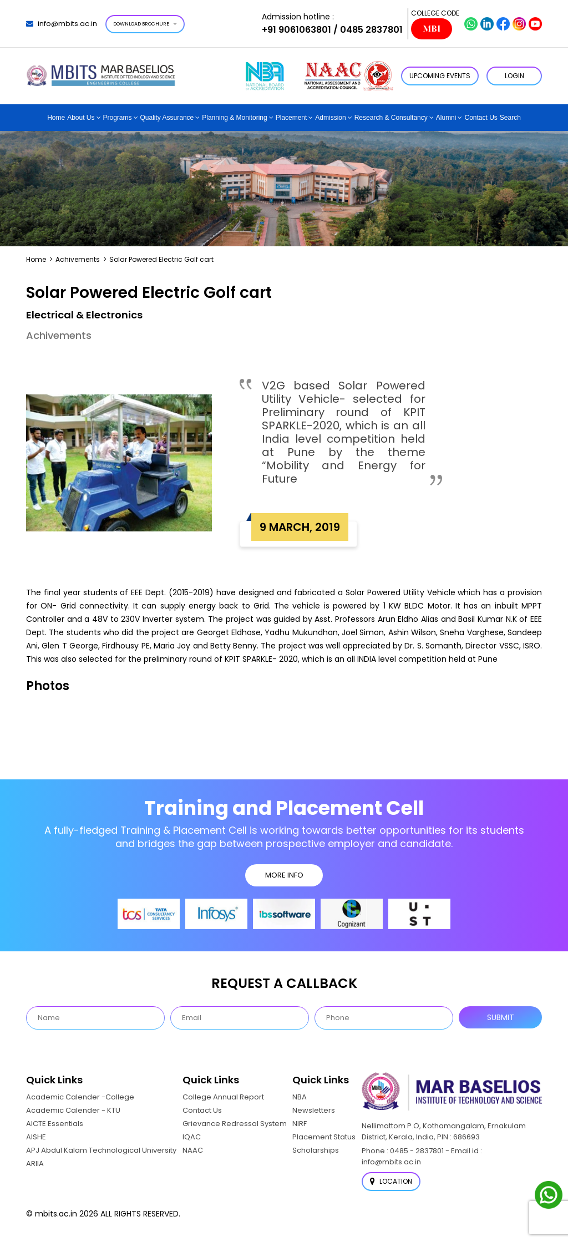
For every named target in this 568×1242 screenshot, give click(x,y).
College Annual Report (223, 1097)
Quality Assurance (167, 117)
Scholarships (315, 1150)
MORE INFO (284, 875)
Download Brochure (145, 24)
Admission (330, 117)
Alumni (446, 117)
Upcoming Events (439, 75)
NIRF (299, 1123)
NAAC (192, 1150)
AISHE (36, 1137)
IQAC (191, 1137)
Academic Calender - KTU (73, 1110)
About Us (80, 117)
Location (391, 1181)
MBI (431, 29)
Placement (291, 117)
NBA (299, 1097)
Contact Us (480, 117)
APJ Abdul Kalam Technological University (101, 1150)
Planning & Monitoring (234, 117)
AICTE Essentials (54, 1123)
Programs (117, 117)
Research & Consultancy (391, 117)
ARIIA (35, 1163)
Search (510, 117)
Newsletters (313, 1110)
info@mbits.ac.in (61, 23)
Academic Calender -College (80, 1097)
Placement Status (324, 1137)
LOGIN (514, 75)
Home (56, 117)
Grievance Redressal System (234, 1123)
